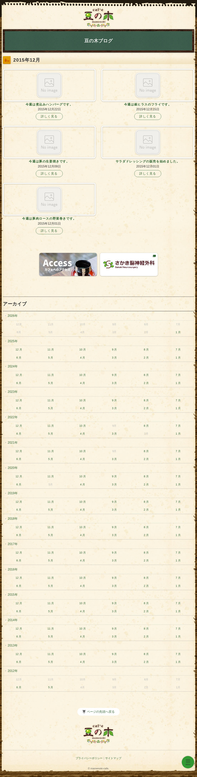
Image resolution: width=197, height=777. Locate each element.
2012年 (13, 670)
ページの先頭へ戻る (101, 711)
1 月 (178, 332)
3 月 (114, 357)
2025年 (13, 341)
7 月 (178, 349)
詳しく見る (49, 116)
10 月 (82, 349)
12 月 (19, 349)
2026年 (13, 315)
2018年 (13, 518)
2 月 (146, 357)
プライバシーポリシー (89, 758)
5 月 (50, 357)
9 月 (114, 349)
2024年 (13, 366)
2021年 (13, 442)
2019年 (13, 493)
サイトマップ (113, 758)
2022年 (13, 417)
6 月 (18, 357)
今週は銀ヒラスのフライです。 (147, 104)
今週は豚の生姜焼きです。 (49, 161)
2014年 (13, 620)
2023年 (13, 391)
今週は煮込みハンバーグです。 (49, 104)
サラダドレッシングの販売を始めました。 (148, 161)
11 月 (51, 349)
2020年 (13, 467)
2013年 (13, 645)
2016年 (13, 569)
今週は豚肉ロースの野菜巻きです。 (49, 218)
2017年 (13, 544)
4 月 (82, 357)
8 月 (146, 349)
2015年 (13, 594)
